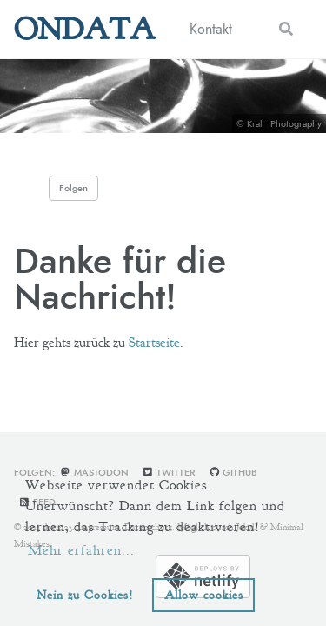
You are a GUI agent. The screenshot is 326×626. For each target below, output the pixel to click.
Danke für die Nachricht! (120, 278)
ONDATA (84, 29)
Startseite (154, 342)
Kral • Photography (284, 123)
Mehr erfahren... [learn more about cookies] (81, 550)
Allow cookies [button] (203, 595)
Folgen (73, 188)
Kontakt (211, 29)
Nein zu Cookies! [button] (85, 595)
